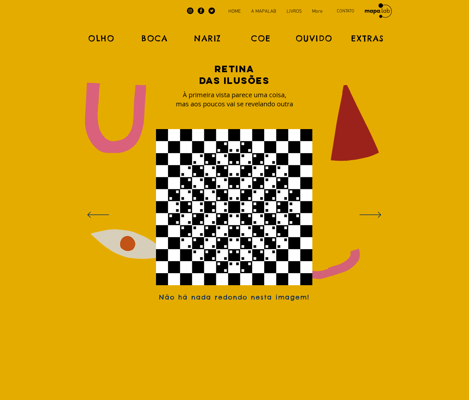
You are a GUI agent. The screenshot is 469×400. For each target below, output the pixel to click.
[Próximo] (370, 215)
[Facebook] (201, 10)
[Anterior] (98, 215)
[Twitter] (211, 10)
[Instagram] (190, 10)
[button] (234, 99)
